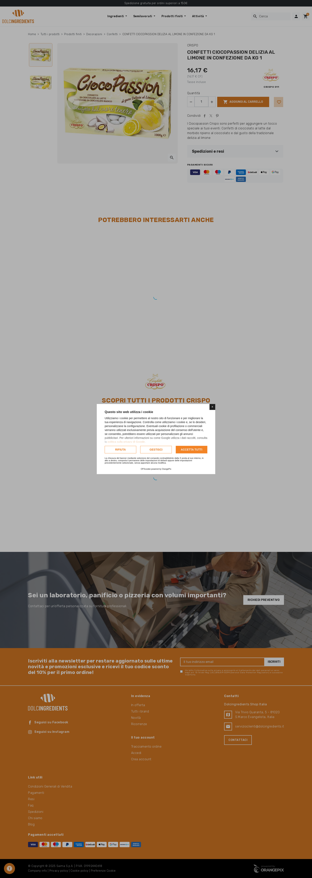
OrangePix (166, 469)
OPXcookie (146, 469)
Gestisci (155, 449)
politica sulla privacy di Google (126, 441)
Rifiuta (120, 449)
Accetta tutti (191, 449)
